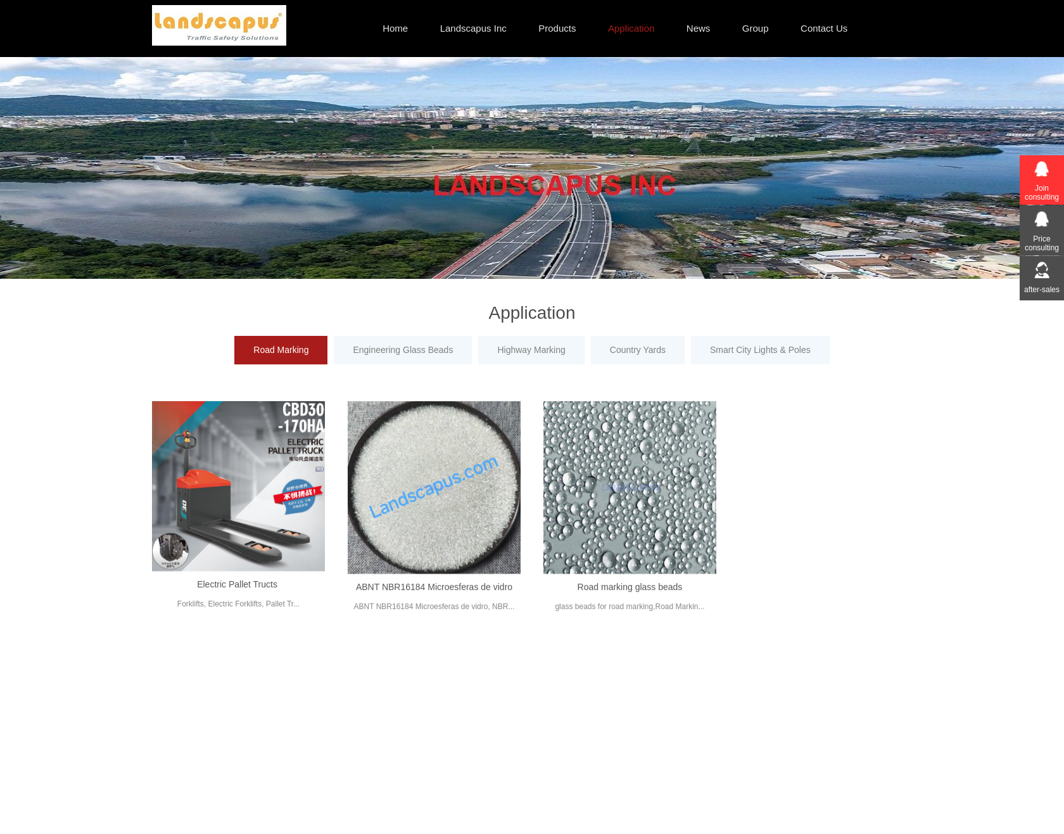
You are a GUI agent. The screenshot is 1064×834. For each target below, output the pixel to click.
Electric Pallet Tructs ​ (238, 593)
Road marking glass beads (630, 596)
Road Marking (280, 350)
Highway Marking (531, 350)
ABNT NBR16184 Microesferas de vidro (434, 596)
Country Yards (638, 350)
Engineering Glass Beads (403, 350)
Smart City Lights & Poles (760, 350)
